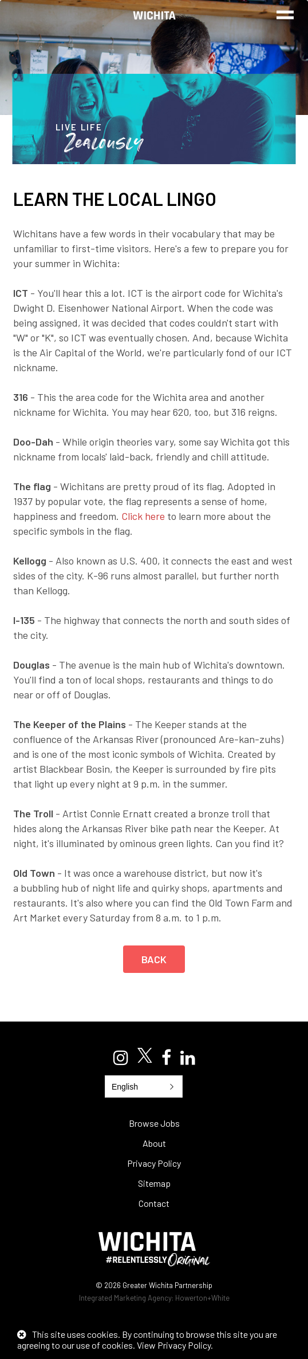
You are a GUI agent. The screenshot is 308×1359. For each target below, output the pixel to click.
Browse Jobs (154, 1123)
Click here (143, 516)
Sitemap (154, 1183)
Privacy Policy (154, 1163)
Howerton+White (202, 1297)
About (154, 1143)
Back (154, 959)
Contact (154, 1203)
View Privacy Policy (174, 1345)
